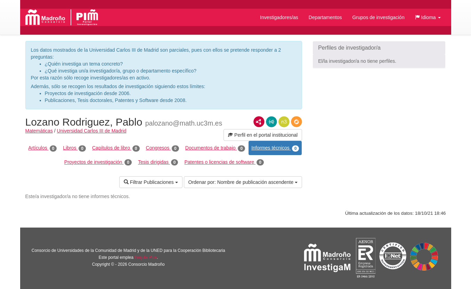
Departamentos (325, 17)
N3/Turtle (284, 121)
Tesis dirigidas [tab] (158, 162)
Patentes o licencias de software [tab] (223, 162)
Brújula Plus (146, 257)
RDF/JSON (296, 121)
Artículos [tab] (42, 148)
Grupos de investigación (378, 17)
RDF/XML (259, 121)
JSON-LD (271, 121)
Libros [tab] (74, 148)
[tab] (379, 47)
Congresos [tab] (162, 148)
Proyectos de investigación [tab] (98, 162)
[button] (428, 17)
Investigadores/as (279, 17)
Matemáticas (39, 131)
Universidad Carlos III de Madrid (92, 131)
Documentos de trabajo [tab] (215, 148)
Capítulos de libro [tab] (116, 148)
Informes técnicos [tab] (275, 148)
